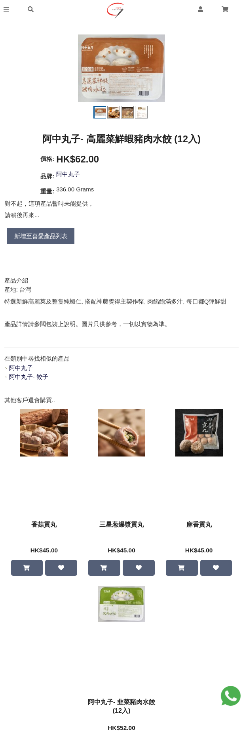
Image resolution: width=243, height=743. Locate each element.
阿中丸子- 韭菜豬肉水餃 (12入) (121, 707)
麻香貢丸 (199, 524)
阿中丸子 (68, 174)
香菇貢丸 (44, 524)
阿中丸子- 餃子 (28, 376)
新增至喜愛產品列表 (41, 236)
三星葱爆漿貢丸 (121, 524)
